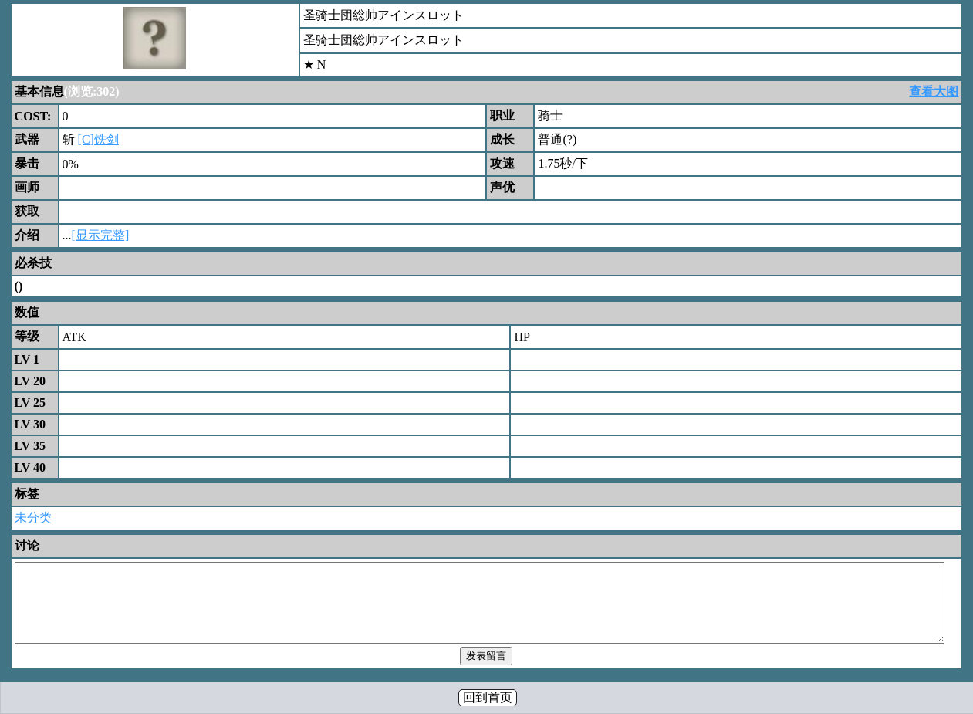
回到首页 (487, 697)
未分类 (33, 517)
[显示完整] (101, 235)
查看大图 (933, 91)
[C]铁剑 (98, 139)
